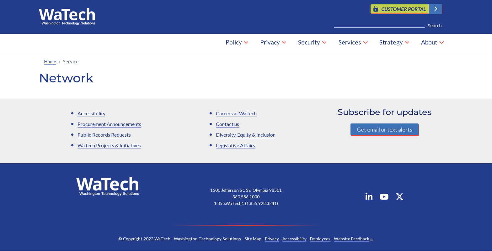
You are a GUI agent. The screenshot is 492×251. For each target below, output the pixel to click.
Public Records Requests (104, 135)
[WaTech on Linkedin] (369, 198)
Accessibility (91, 113)
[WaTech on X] (400, 198)
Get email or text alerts (384, 129)
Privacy (270, 42)
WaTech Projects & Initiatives (109, 145)
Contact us (227, 124)
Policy (234, 42)
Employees (320, 238)
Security (309, 42)
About (429, 42)
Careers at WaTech (236, 113)
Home (50, 61)
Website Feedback (351, 238)
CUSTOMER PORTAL (403, 9)
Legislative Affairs (235, 145)
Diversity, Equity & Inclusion (245, 135)
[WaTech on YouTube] (384, 198)
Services (350, 42)
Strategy (391, 42)
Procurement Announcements (109, 124)
